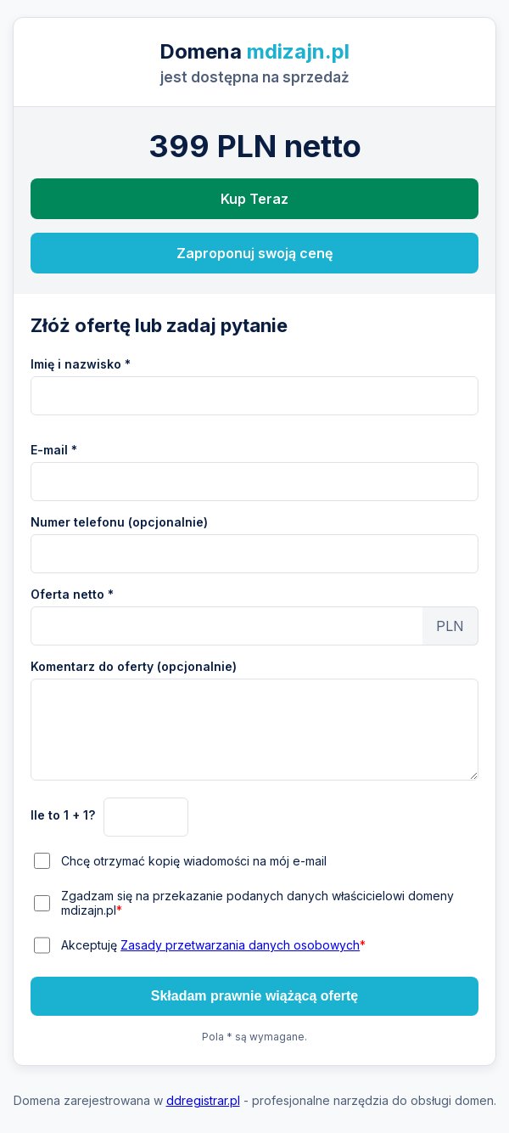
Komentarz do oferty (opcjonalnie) (134, 666)
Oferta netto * (72, 594)
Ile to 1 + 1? (63, 815)
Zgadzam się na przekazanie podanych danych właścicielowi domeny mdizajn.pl (257, 902)
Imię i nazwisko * (81, 364)
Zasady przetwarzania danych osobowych (240, 945)
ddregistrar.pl (203, 1100)
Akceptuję (213, 945)
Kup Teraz (254, 198)
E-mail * (54, 449)
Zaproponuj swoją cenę (254, 253)
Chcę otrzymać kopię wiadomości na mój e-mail (194, 861)
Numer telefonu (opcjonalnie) (119, 522)
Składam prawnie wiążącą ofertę (255, 996)
